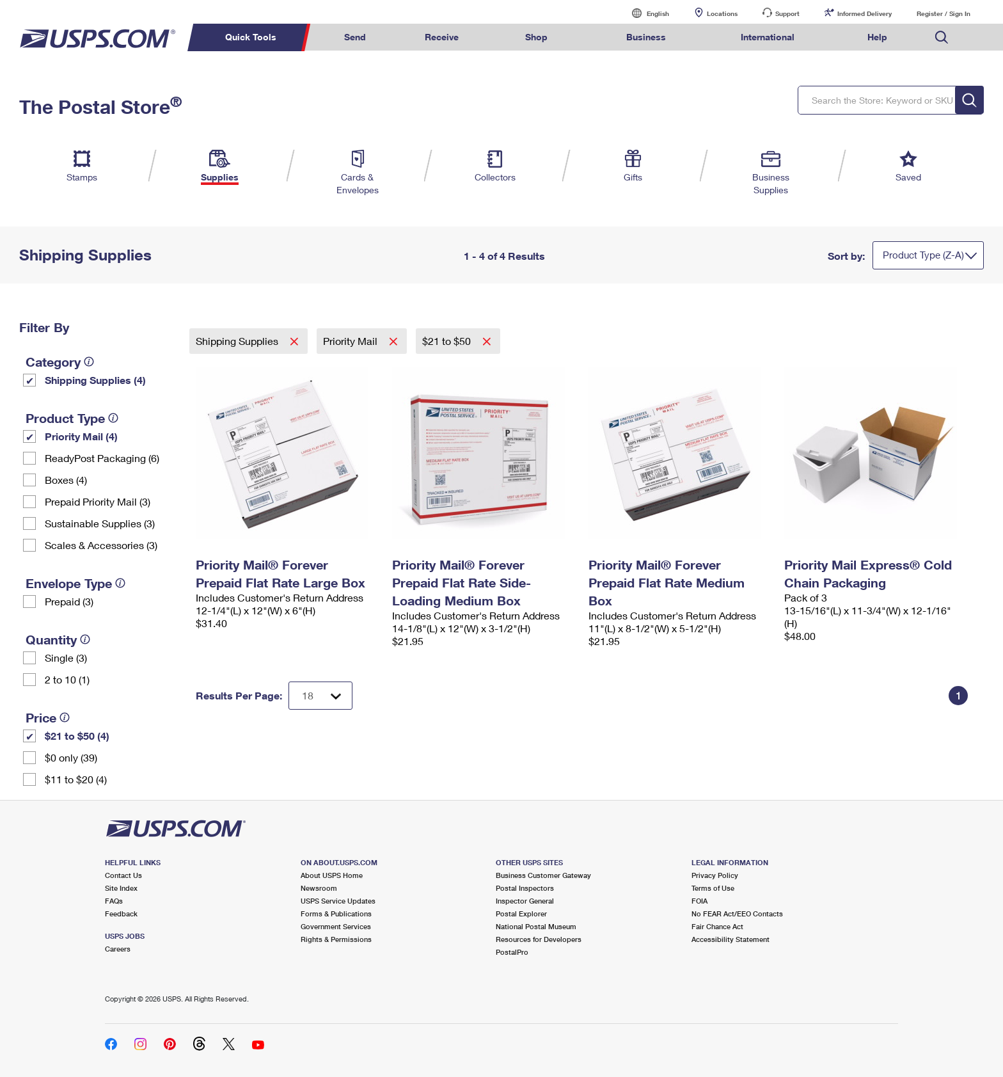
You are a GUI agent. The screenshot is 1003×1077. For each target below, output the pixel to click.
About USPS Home (332, 875)
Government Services (336, 926)
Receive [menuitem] (442, 36)
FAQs (114, 901)
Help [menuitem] (877, 36)
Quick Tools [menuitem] (250, 36)
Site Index (121, 888)
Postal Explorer (521, 913)
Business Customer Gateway (543, 875)
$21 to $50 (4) (77, 736)
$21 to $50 (447, 341)
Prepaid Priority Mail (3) (97, 501)
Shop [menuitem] (536, 36)
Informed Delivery (864, 13)
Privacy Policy (714, 875)
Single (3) (66, 657)
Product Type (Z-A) (923, 254)
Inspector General (525, 901)
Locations (722, 13)
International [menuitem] (767, 36)
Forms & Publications (336, 913)
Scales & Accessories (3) (101, 545)
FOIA (699, 901)
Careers (117, 949)
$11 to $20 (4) (76, 779)
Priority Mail (351, 341)
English (644, 13)
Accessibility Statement (730, 939)
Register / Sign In (943, 13)
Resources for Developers (538, 939)
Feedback (121, 913)
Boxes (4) (66, 480)
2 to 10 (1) (67, 679)
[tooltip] (89, 361)
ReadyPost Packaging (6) (102, 458)
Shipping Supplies (238, 341)
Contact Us (123, 875)
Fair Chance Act (717, 926)
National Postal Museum (536, 926)
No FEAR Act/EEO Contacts (737, 913)
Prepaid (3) (69, 601)
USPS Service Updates (338, 901)
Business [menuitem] (646, 36)
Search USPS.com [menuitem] (942, 37)
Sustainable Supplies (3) (100, 523)
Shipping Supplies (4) (95, 380)
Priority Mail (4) (81, 436)
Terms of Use (712, 888)
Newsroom (319, 888)
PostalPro (512, 952)
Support (787, 13)
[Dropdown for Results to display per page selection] (320, 696)
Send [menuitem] (355, 36)
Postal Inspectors (525, 888)
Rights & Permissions (336, 939)
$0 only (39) (71, 757)
